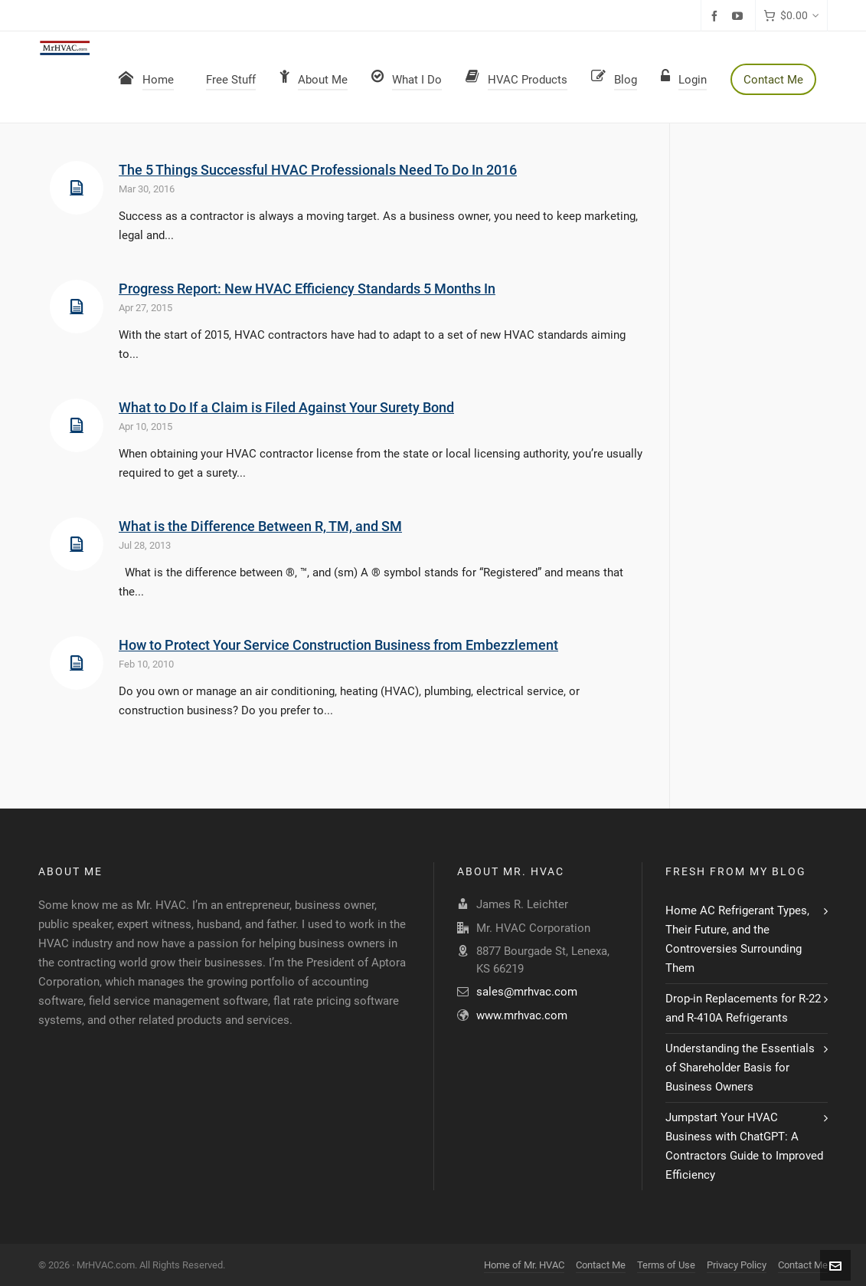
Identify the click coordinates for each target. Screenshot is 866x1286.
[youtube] (739, 16)
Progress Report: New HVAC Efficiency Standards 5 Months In (307, 288)
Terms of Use (666, 1265)
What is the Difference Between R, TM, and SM (260, 526)
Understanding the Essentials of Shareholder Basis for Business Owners (740, 1068)
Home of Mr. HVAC (524, 1265)
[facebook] (716, 16)
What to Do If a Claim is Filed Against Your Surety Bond (286, 407)
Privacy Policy (736, 1265)
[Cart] (791, 15)
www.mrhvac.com (521, 1015)
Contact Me (601, 1265)
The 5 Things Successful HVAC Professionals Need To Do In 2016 (318, 170)
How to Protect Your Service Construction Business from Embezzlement (338, 645)
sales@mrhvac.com (526, 992)
